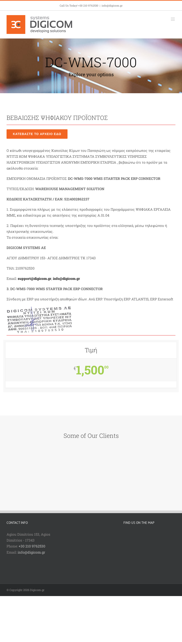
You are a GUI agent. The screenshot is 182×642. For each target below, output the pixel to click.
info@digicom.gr (112, 5)
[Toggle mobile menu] (173, 19)
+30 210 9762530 (32, 546)
